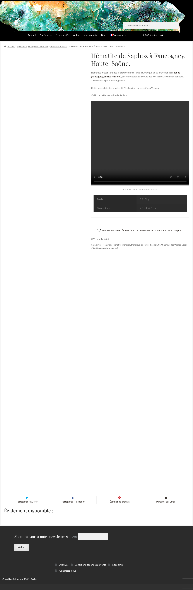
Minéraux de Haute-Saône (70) (145, 244)
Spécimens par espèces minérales (32, 46)
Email (75, 543)
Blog (103, 35)
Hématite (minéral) (59, 46)
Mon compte (91, 35)
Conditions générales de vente (90, 571)
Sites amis (117, 571)
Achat (76, 35)
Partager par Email (166, 508)
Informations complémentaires (140, 189)
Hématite (107, 244)
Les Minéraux (29, 5)
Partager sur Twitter (27, 508)
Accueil (32, 35)
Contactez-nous (67, 577)
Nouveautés (63, 35)
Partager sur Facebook (73, 508)
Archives (63, 571)
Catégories (46, 35)
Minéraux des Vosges (171, 244)
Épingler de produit (119, 508)
